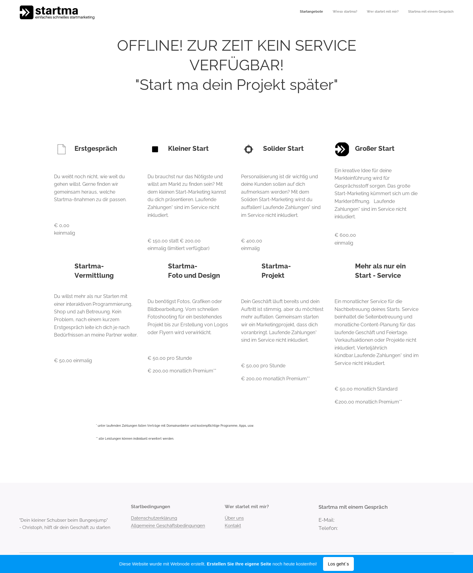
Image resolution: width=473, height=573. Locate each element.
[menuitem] (426, 12)
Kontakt (233, 525)
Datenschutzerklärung (154, 518)
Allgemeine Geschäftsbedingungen (168, 525)
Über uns (234, 518)
